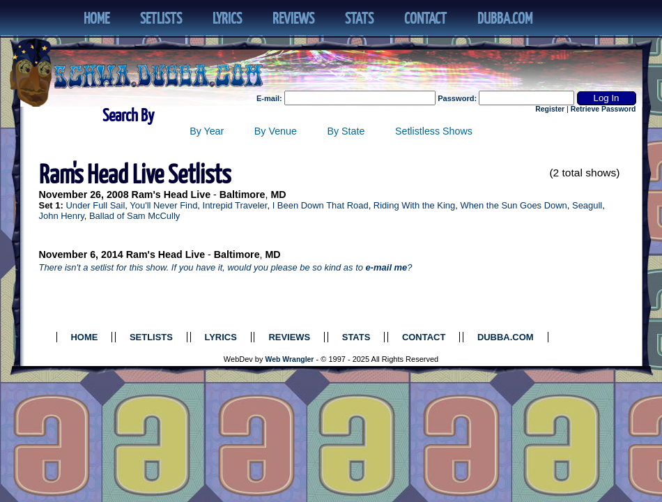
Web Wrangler (289, 359)
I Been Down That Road (320, 205)
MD (278, 194)
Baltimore (242, 194)
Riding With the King (414, 205)
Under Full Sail (95, 205)
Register (549, 109)
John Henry (61, 216)
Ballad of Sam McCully (134, 216)
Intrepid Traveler (235, 205)
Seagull (587, 205)
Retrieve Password (603, 109)
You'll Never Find (163, 205)
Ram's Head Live (171, 194)
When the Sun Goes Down (513, 205)
